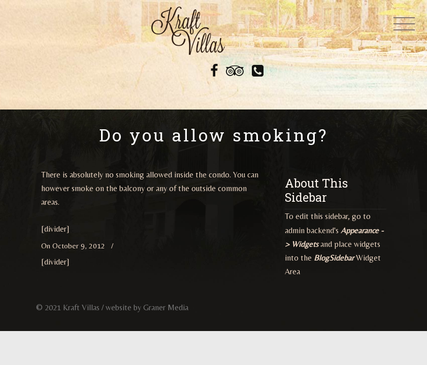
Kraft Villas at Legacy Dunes (188, 30)
